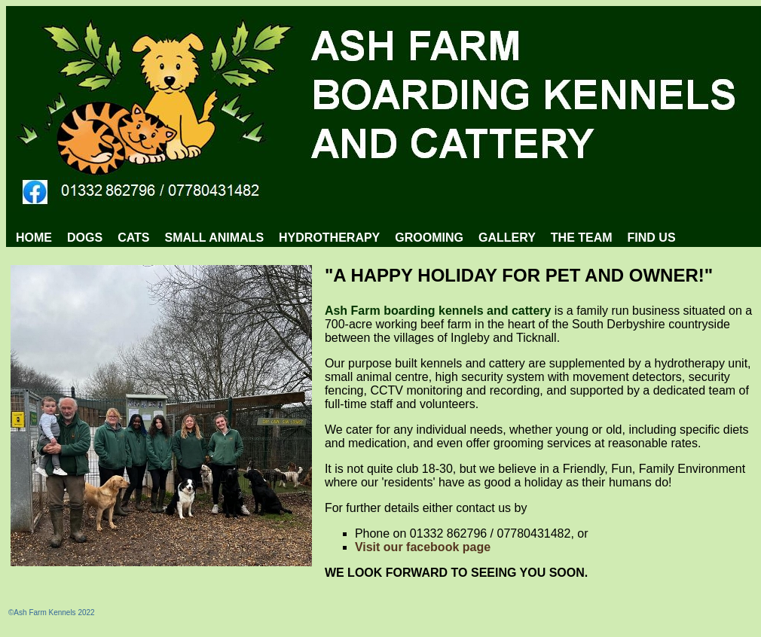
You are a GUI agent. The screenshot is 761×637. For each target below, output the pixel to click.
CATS (133, 237)
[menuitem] (34, 238)
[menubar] (345, 238)
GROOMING (429, 237)
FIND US (652, 237)
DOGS (84, 237)
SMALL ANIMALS (214, 237)
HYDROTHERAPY (329, 237)
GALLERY (507, 237)
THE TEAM (582, 237)
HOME (34, 237)
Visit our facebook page (423, 547)
